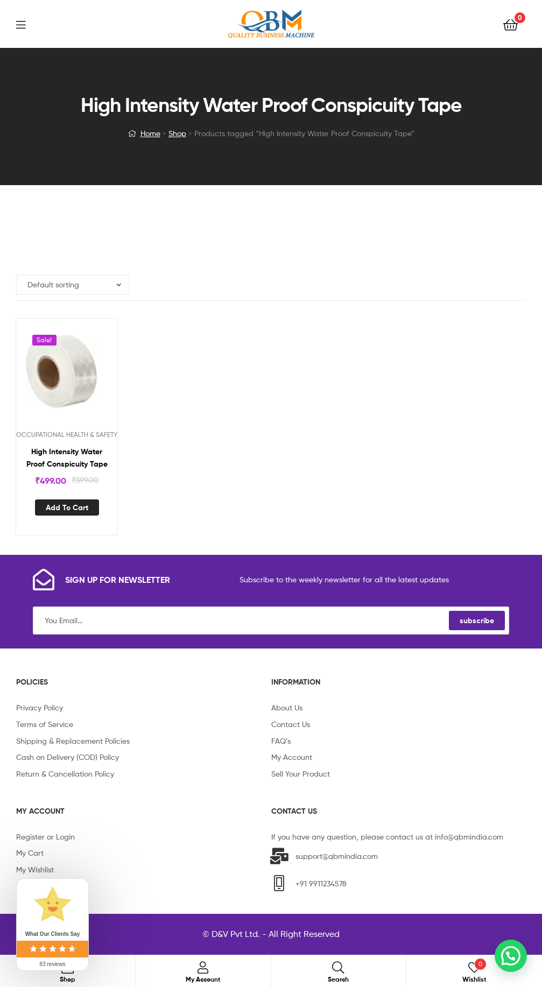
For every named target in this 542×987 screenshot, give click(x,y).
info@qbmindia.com (469, 836)
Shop (177, 133)
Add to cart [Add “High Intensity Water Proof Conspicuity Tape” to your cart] (67, 507)
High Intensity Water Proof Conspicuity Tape (67, 458)
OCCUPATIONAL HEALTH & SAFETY (66, 435)
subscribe (477, 620)
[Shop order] (73, 285)
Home (150, 133)
